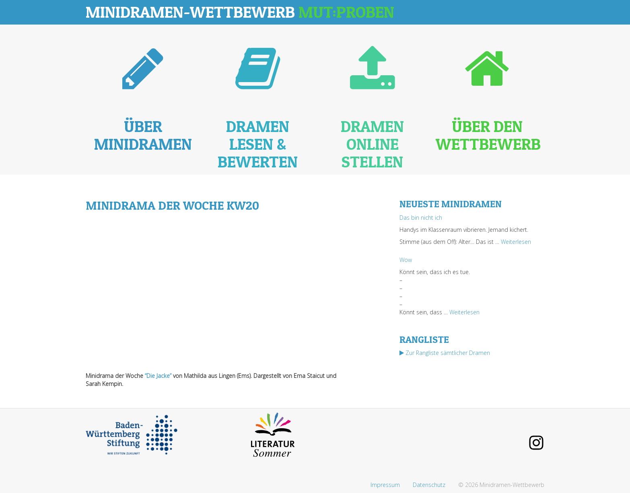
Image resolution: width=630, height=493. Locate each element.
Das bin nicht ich (420, 217)
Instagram (536, 443)
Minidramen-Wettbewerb (240, 12)
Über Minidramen (143, 135)
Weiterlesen (516, 241)
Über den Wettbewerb (488, 135)
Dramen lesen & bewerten (258, 143)
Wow (405, 260)
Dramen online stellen (372, 143)
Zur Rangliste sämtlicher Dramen (444, 353)
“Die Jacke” (158, 376)
